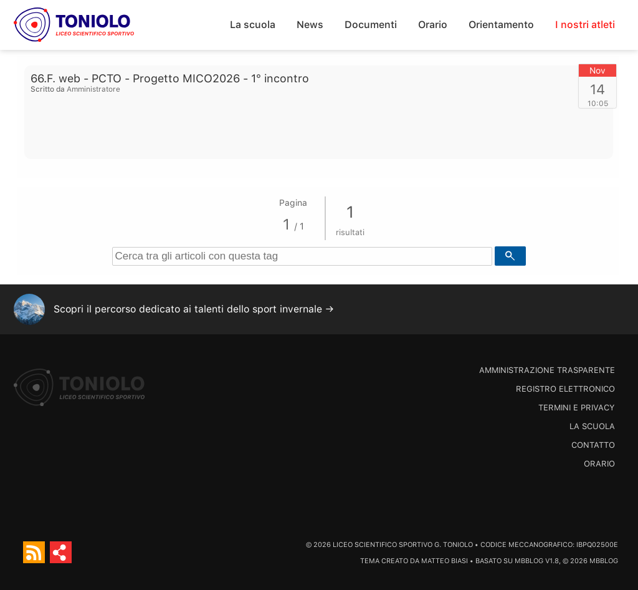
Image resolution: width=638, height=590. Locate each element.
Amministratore (93, 89)
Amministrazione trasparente (547, 370)
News (310, 25)
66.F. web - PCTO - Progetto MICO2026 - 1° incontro (170, 78)
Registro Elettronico (565, 389)
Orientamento (501, 25)
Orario (432, 25)
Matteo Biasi (444, 561)
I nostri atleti (585, 25)
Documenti (371, 25)
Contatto (593, 445)
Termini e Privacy (576, 407)
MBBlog (529, 561)
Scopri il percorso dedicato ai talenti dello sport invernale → (194, 309)
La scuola (252, 25)
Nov (597, 70)
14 (597, 89)
